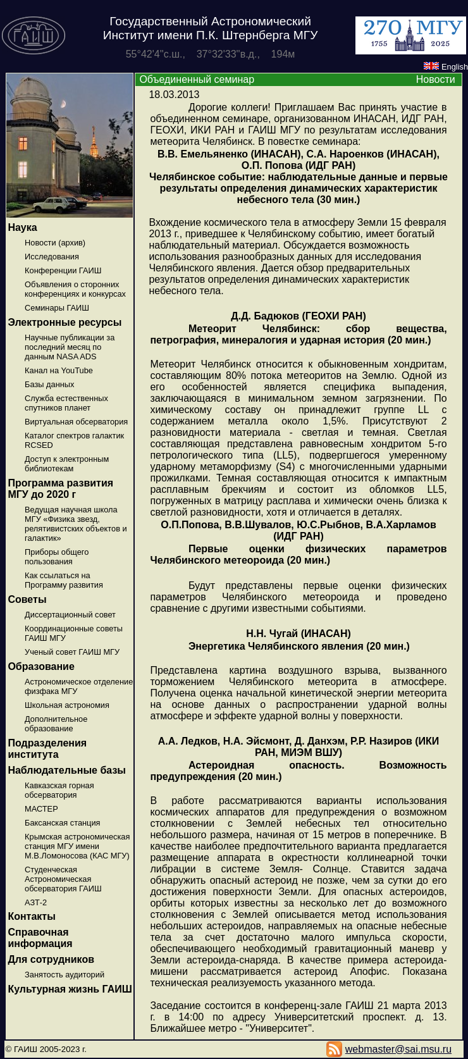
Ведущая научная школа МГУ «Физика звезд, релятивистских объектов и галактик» (76, 524)
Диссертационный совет (70, 614)
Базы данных (49, 384)
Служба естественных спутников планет (66, 402)
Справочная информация (40, 938)
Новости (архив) (55, 242)
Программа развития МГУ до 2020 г (60, 489)
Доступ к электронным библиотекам (67, 463)
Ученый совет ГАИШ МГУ (72, 652)
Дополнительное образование (56, 723)
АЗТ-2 (36, 902)
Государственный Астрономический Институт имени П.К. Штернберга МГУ (210, 28)
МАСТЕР (41, 809)
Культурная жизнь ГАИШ (70, 989)
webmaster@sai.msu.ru (398, 1049)
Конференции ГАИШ (63, 270)
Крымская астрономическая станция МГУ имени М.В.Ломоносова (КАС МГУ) (77, 846)
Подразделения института (47, 749)
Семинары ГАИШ (57, 308)
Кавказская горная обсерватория (59, 790)
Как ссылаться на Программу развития (64, 580)
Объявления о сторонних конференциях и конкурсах (75, 289)
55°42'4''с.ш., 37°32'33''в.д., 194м (210, 54)
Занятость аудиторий (64, 974)
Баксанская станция (62, 822)
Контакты (31, 916)
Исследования (52, 256)
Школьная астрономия (67, 705)
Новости (435, 79)
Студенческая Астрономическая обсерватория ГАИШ (63, 879)
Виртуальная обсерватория (76, 421)
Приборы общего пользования (57, 556)
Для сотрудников (51, 959)
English (446, 66)
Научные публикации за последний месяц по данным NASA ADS (69, 347)
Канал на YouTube (59, 370)
